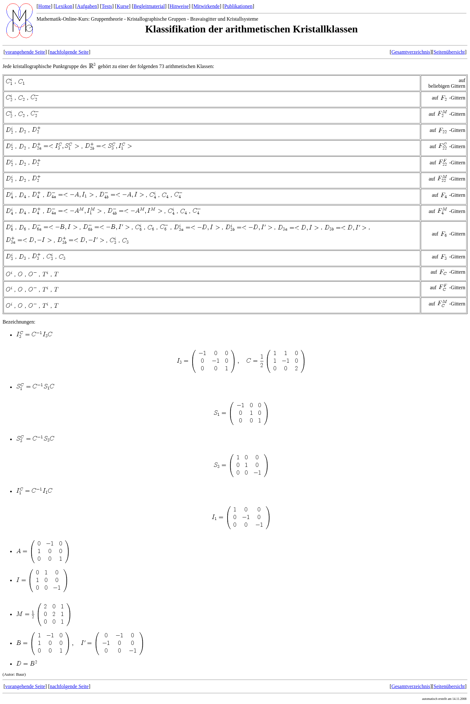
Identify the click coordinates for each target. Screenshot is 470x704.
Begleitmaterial (149, 6)
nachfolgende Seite (69, 52)
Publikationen (238, 6)
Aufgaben (87, 6)
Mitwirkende (206, 6)
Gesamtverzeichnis (411, 52)
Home (44, 6)
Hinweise (178, 6)
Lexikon (63, 6)
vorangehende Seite (25, 52)
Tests (107, 6)
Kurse (123, 6)
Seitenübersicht (449, 52)
